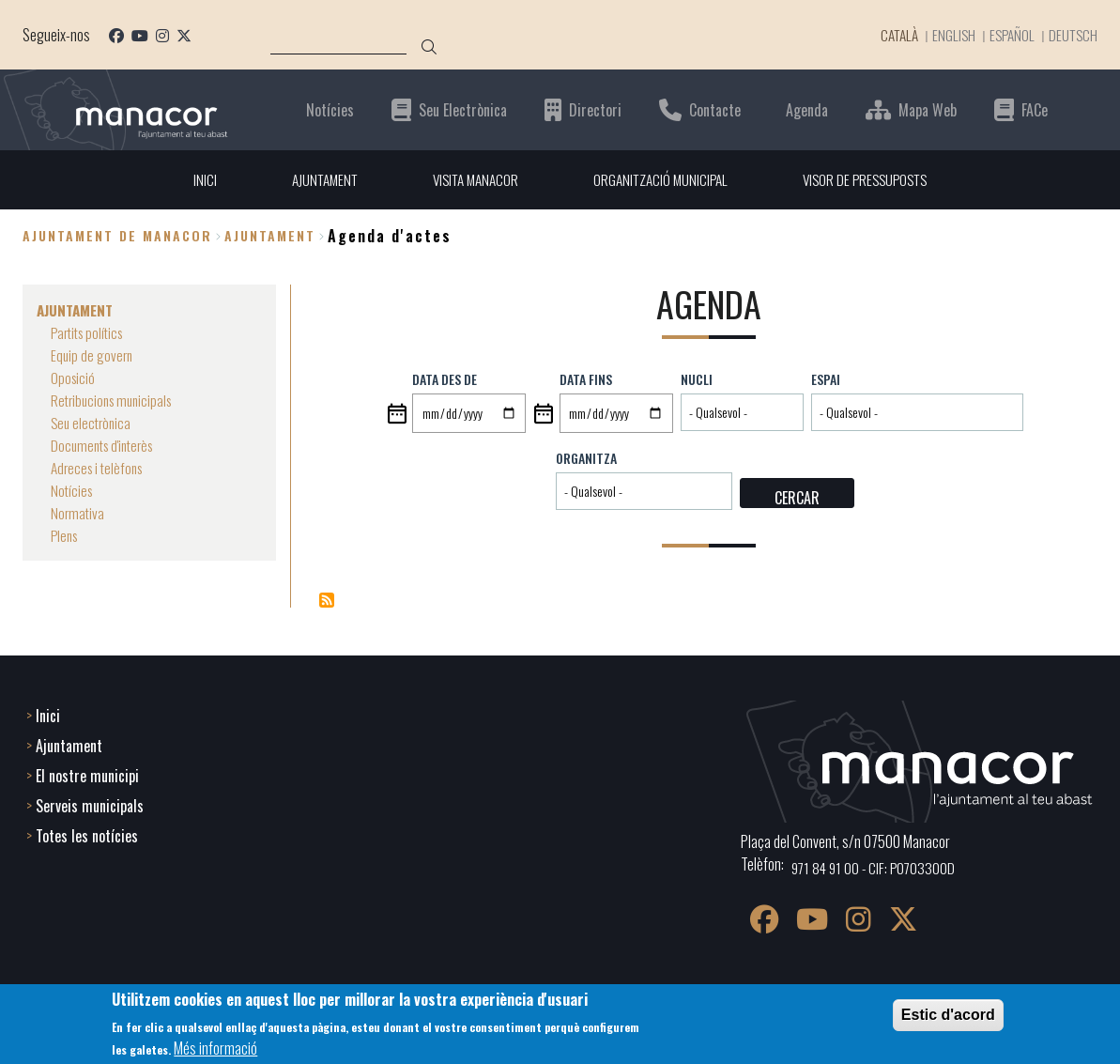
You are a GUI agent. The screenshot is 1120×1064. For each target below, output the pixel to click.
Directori (595, 109)
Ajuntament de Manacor (117, 236)
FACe (1034, 109)
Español (1009, 34)
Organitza (586, 458)
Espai (825, 379)
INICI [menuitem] (193, 179)
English (949, 34)
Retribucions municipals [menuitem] (115, 400)
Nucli (697, 379)
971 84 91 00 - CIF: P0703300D (876, 866)
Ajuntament (69, 743)
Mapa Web (927, 109)
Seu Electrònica (463, 109)
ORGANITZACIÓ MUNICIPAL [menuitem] (662, 179)
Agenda (807, 109)
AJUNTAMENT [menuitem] (315, 179)
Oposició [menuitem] (74, 377)
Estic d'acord (948, 1015)
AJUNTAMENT (269, 236)
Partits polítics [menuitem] (90, 332)
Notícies (330, 109)
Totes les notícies (87, 834)
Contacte (715, 109)
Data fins (586, 379)
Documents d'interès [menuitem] (106, 445)
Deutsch (1072, 34)
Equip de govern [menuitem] (93, 355)
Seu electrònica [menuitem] (93, 422)
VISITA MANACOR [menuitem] (471, 179)
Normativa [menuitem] (78, 512)
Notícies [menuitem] (73, 490)
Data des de (444, 379)
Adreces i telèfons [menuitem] (100, 467)
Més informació (215, 1048)
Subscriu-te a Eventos (326, 600)
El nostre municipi (87, 774)
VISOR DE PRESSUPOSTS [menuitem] (873, 179)
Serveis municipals (90, 804)
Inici (48, 713)
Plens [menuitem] (66, 535)
